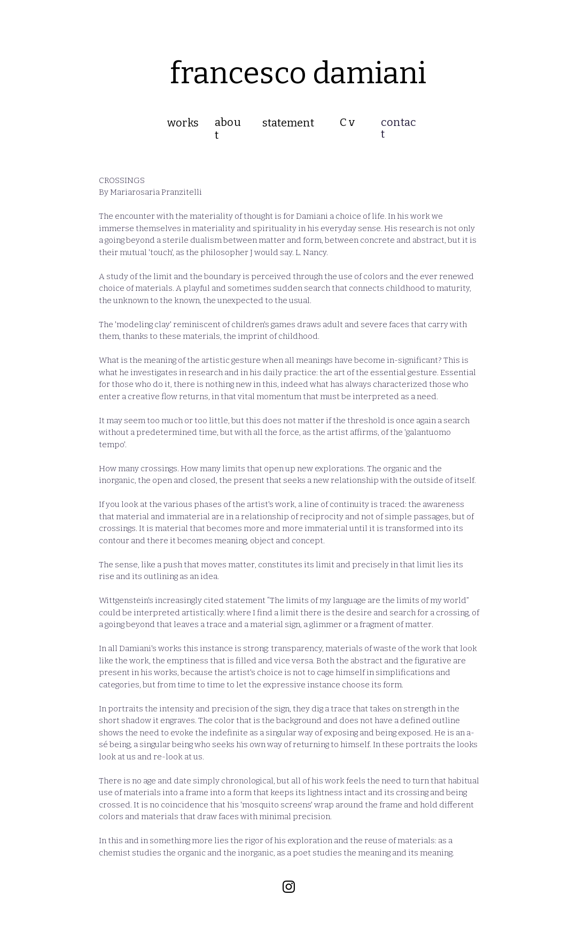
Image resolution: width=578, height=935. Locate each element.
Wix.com (290, 899)
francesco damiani (298, 73)
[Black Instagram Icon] (288, 886)
